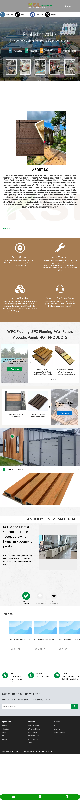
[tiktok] (22, 14)
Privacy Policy (59, 731)
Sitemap (57, 728)
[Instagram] (7, 14)
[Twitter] (52, 14)
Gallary (4, 731)
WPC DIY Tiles (33, 738)
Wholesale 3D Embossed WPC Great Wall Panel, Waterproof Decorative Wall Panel (41, 372)
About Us (5, 728)
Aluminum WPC (34, 735)
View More (6, 228)
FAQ (3, 735)
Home (4, 724)
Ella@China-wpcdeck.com (70, 678)
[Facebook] (37, 14)
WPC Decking (33, 724)
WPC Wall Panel (34, 728)
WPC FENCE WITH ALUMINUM (15, 414)
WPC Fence (32, 731)
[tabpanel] (42, 360)
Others (30, 741)
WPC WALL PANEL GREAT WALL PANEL (37, 414)
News (4, 738)
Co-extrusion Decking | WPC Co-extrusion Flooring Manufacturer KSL (64, 372)
